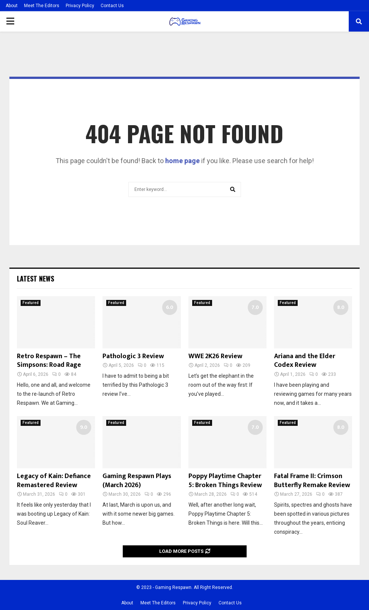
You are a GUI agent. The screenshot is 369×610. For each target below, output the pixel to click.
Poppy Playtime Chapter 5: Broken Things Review (225, 480)
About (12, 5)
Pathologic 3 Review (133, 356)
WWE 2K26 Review (215, 356)
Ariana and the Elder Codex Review (304, 361)
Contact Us (112, 5)
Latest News (35, 278)
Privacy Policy (80, 5)
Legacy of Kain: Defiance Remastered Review (54, 480)
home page (182, 161)
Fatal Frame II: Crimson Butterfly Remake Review (312, 480)
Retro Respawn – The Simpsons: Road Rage (49, 361)
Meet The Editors (41, 5)
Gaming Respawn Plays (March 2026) (136, 480)
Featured (31, 303)
